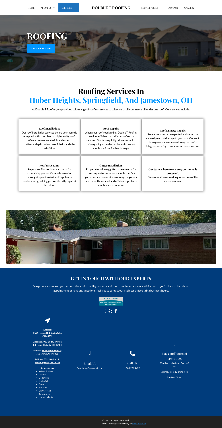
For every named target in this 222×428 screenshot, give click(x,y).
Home (31, 7)
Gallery (189, 7)
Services (70, 7)
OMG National (139, 423)
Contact (173, 7)
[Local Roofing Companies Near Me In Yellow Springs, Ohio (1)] (111, 237)
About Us (49, 7)
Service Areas (153, 7)
